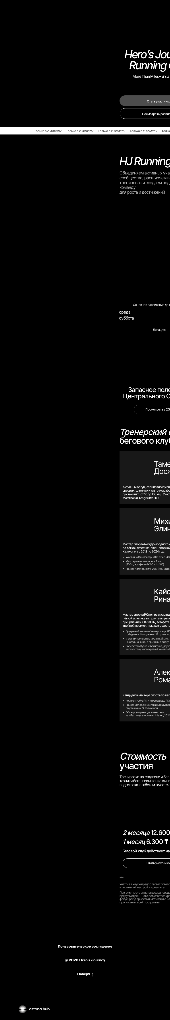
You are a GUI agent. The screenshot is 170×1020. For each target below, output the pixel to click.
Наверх (85, 974)
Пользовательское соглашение (85, 946)
